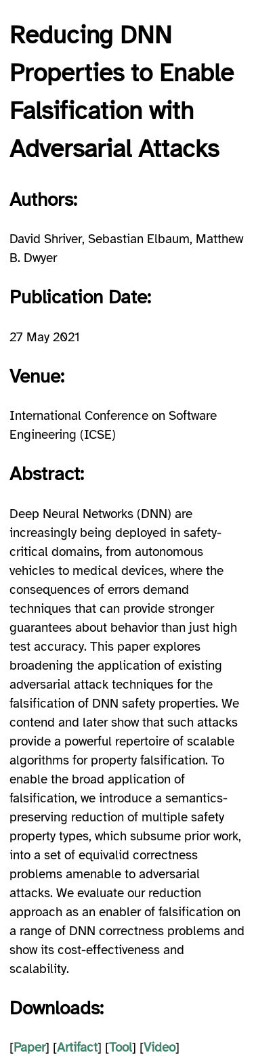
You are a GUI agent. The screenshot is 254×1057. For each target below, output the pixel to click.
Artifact (77, 1047)
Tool (120, 1047)
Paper (29, 1047)
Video (159, 1047)
